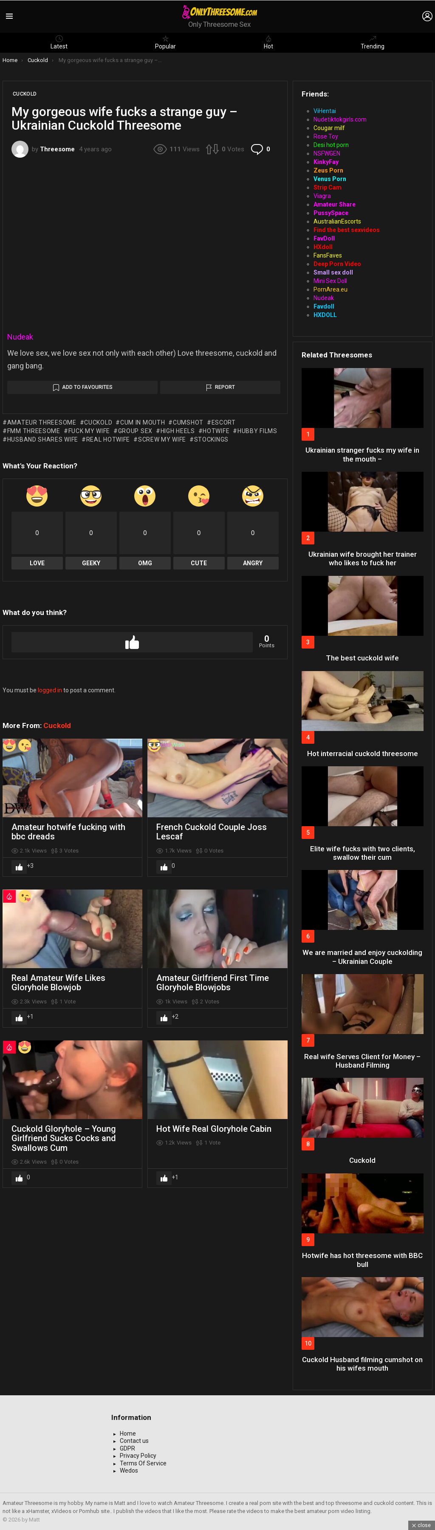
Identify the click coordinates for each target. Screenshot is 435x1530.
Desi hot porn (331, 145)
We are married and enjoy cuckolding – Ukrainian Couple (362, 956)
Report (225, 387)
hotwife (216, 431)
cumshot (188, 422)
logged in (50, 690)
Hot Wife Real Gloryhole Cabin (213, 1129)
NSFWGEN (327, 153)
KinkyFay (326, 162)
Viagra (322, 196)
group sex (135, 431)
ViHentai (325, 111)
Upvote (132, 642)
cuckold (98, 422)
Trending (372, 42)
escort (224, 422)
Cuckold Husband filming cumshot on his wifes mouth (362, 1363)
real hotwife (108, 439)
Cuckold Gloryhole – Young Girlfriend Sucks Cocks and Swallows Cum (63, 1138)
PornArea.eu (330, 289)
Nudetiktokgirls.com (340, 119)
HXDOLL (325, 315)
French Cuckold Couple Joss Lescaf (211, 832)
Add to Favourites (87, 387)
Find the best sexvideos (347, 230)
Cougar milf (329, 128)
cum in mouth (142, 422)
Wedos (129, 1470)
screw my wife (162, 439)
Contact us (134, 1440)
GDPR (127, 1448)
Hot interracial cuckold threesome (362, 753)
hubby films (257, 431)
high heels (178, 431)
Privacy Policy (138, 1455)
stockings (211, 439)
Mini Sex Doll (330, 281)
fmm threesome (33, 431)
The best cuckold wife (362, 658)
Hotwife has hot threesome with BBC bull (362, 1259)
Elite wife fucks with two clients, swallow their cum (362, 852)
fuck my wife (89, 431)
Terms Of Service (143, 1463)
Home (128, 1433)
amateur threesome (41, 422)
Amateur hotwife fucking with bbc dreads (68, 832)
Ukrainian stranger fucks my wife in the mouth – (362, 454)
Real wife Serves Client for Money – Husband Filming (362, 1060)
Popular (165, 42)
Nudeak (20, 336)
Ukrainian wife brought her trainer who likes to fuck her (362, 558)
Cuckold (57, 725)
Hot (268, 42)
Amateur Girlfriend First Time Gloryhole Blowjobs (212, 983)
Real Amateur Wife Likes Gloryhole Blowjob (58, 983)
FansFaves (328, 255)
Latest (59, 42)
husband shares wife (42, 439)
